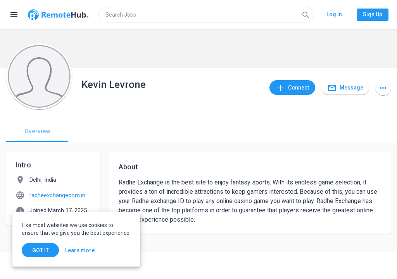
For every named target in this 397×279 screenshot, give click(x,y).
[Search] (306, 14)
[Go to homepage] (58, 15)
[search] (206, 15)
